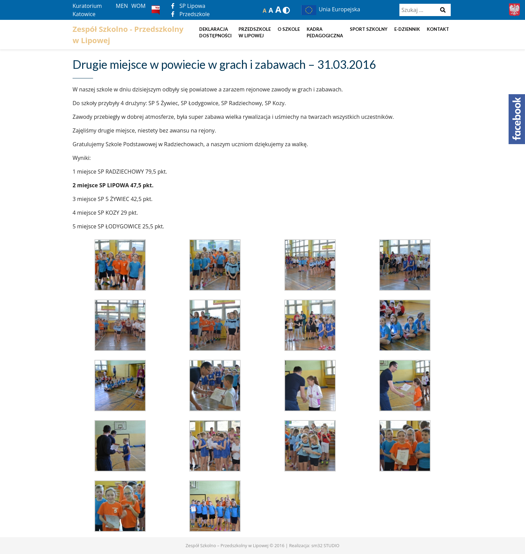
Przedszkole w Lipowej (255, 32)
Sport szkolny (368, 29)
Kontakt (438, 29)
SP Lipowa (188, 6)
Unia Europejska (330, 9)
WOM (138, 6)
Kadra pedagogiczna (325, 32)
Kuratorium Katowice (87, 10)
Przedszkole (190, 14)
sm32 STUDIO (325, 545)
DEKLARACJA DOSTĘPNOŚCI (215, 32)
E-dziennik (407, 29)
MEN (122, 6)
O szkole (289, 29)
